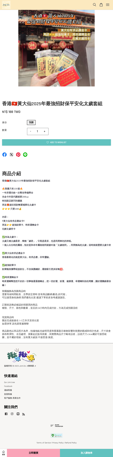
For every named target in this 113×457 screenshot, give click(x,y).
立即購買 (33, 452)
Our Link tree (9, 382)
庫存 (4, 122)
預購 (31, 122)
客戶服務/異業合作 (12, 398)
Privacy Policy (58, 443)
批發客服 (8, 394)
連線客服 (8, 390)
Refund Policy (71, 443)
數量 (4, 130)
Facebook (8, 386)
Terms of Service (44, 443)
